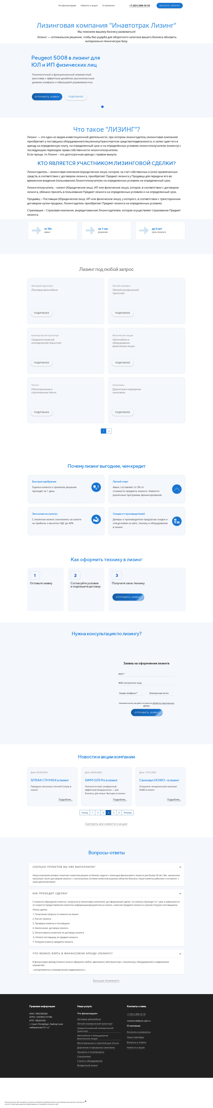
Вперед (127, 812)
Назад (85, 812)
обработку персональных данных (158, 704)
